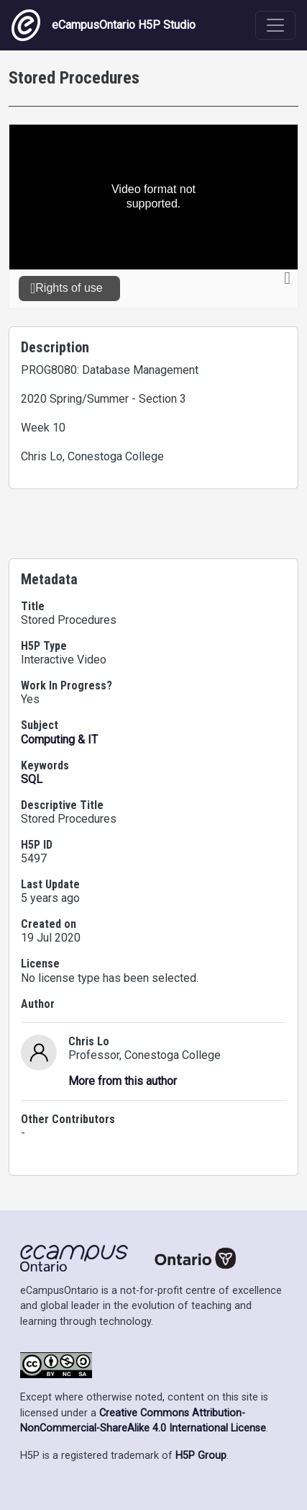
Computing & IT (59, 739)
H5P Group (200, 1455)
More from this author (122, 1081)
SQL (31, 779)
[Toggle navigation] (275, 25)
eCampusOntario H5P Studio (104, 25)
